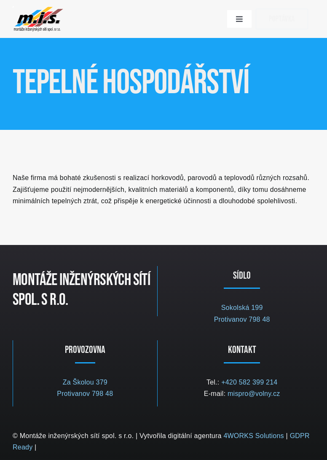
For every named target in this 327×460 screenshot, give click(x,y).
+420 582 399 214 (249, 382)
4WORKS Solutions (253, 435)
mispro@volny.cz (254, 393)
